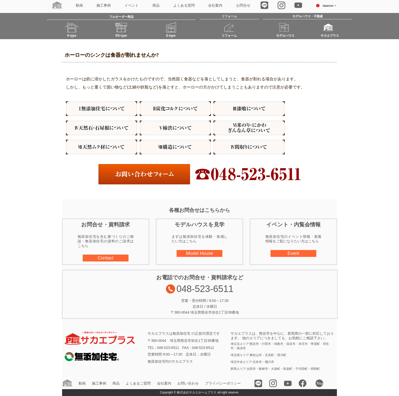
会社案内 (215, 5)
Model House (199, 253)
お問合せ (243, 5)
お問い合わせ (188, 383)
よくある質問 (184, 5)
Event (293, 253)
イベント (131, 5)
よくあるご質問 (138, 383)
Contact (105, 257)
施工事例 (103, 5)
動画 (79, 5)
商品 (156, 5)
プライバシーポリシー (223, 383)
